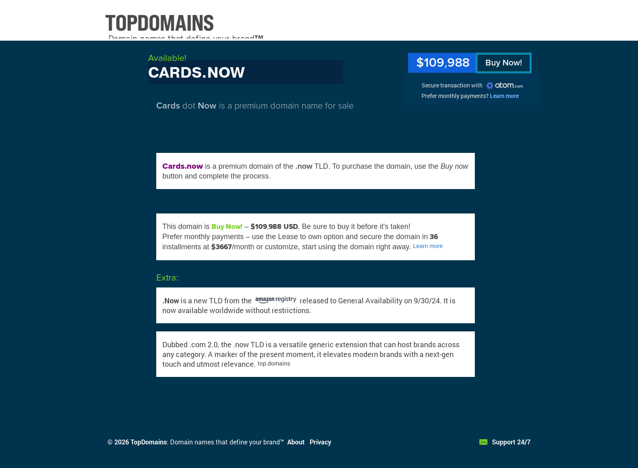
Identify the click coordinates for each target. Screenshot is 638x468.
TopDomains (149, 442)
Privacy (320, 442)
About (296, 442)
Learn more (504, 96)
